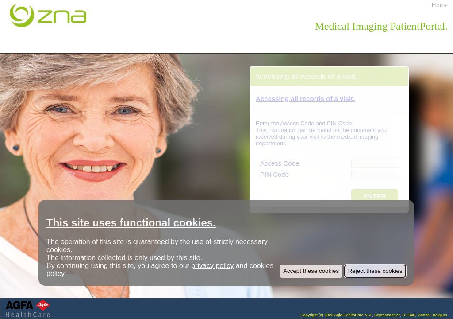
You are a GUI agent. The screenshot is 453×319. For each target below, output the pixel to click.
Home (439, 4)
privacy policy (212, 265)
